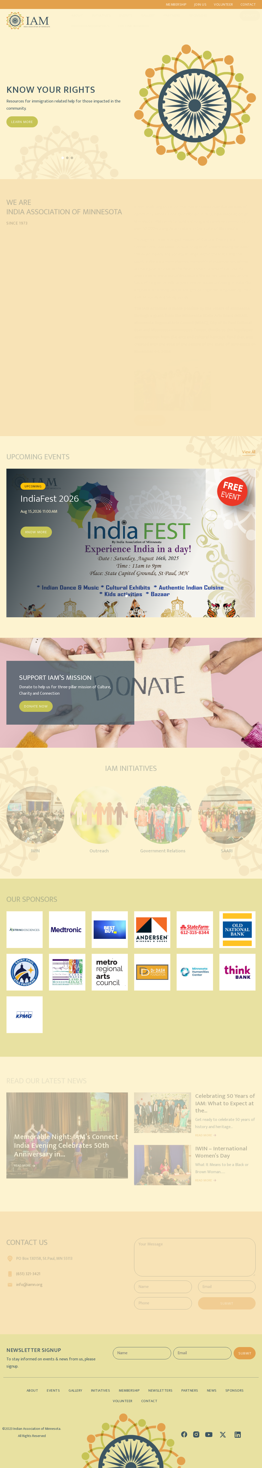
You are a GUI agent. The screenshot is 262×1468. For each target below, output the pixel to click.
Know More (36, 532)
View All (248, 452)
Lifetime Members (128, 26)
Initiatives (96, 15)
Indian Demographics (85, 26)
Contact (248, 4)
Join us (200, 4)
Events (120, 15)
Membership (176, 4)
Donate (245, 15)
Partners (167, 15)
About (72, 15)
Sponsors (193, 15)
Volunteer (223, 4)
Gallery (143, 15)
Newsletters (160, 1390)
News (212, 1390)
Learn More (22, 122)
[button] (62, 158)
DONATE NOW (36, 706)
